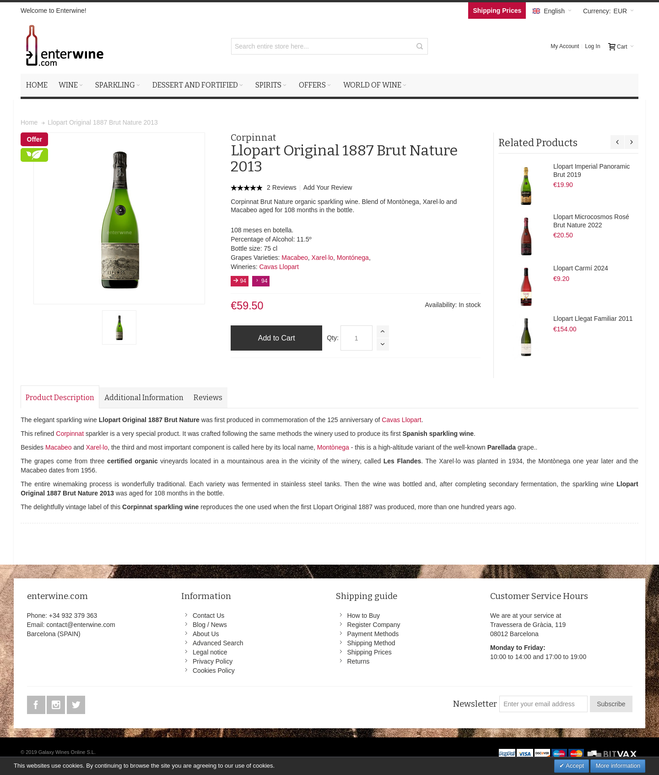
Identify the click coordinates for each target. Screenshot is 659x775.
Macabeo (294, 257)
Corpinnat (70, 433)
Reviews (208, 397)
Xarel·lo (322, 257)
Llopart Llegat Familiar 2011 (593, 318)
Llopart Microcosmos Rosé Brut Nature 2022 (591, 221)
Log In (592, 46)
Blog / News (210, 624)
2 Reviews (282, 187)
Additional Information (144, 397)
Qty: (333, 337)
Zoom (119, 218)
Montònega (333, 447)
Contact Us (208, 615)
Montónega (353, 257)
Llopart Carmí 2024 (580, 268)
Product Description (60, 397)
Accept (574, 765)
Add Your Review (327, 187)
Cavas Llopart (278, 266)
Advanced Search (218, 643)
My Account (565, 46)
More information (617, 765)
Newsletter (475, 704)
